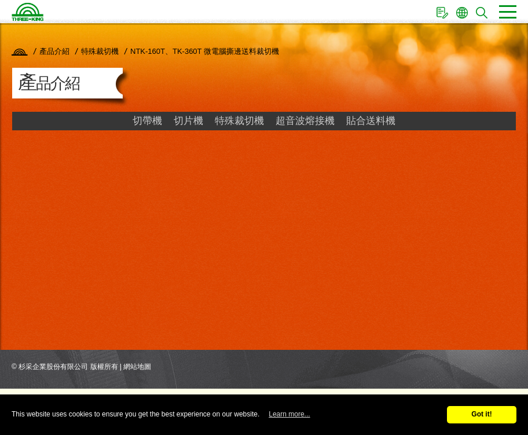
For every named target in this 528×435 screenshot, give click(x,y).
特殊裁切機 (100, 51)
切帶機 (147, 120)
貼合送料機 (370, 120)
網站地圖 (137, 367)
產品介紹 (54, 51)
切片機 (188, 120)
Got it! (481, 414)
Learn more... (289, 414)
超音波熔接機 (305, 120)
